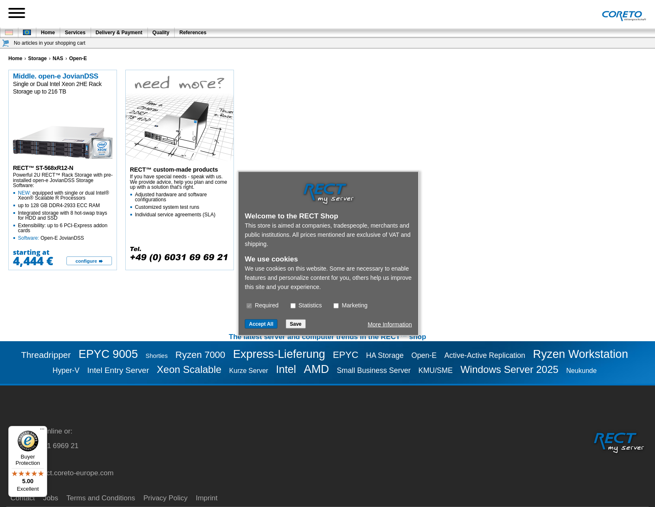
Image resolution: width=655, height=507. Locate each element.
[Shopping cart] (6, 43)
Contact (22, 498)
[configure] (89, 261)
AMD (316, 369)
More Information (390, 324)
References (192, 32)
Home (48, 32)
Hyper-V (66, 370)
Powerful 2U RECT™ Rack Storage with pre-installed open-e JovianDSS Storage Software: (63, 206)
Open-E (424, 355)
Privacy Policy (165, 498)
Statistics (306, 305)
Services (75, 32)
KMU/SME (436, 370)
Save (296, 324)
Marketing (350, 305)
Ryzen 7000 (200, 355)
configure (86, 261)
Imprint (207, 498)
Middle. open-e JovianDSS (55, 76)
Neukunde (581, 370)
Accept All (261, 324)
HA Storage (385, 355)
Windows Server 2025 (509, 369)
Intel (286, 369)
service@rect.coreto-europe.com (62, 473)
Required (262, 305)
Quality (161, 32)
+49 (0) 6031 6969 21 (44, 446)
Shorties (157, 355)
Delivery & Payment (119, 32)
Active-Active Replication (485, 355)
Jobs (50, 498)
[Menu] (42, 431)
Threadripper (46, 355)
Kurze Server (248, 370)
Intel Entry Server (118, 370)
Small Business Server (374, 370)
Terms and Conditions (100, 498)
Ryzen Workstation (580, 353)
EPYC (345, 355)
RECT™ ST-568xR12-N (43, 168)
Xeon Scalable (189, 369)
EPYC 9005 (108, 353)
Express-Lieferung (279, 353)
